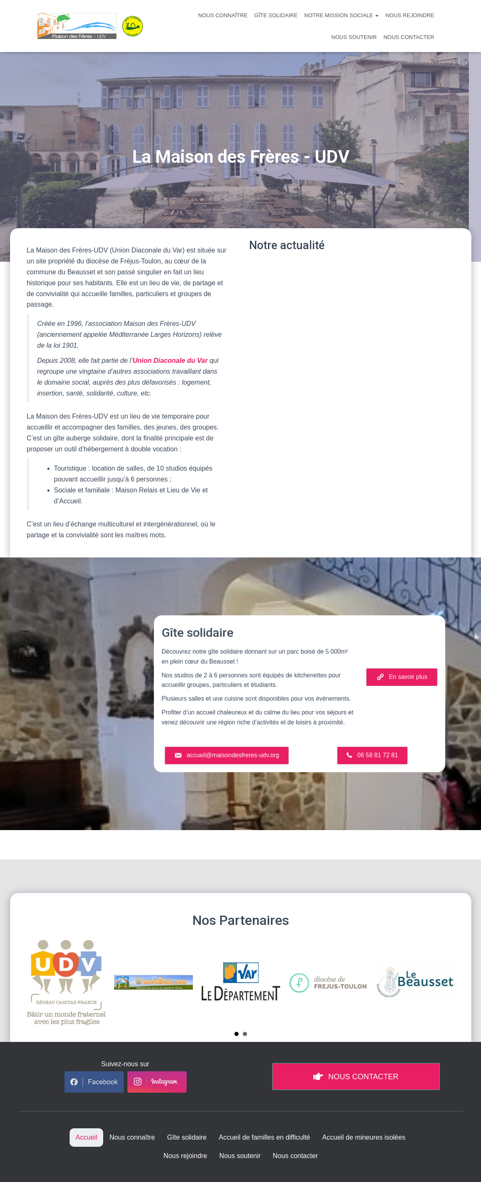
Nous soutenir (354, 37)
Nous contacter (408, 37)
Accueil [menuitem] (86, 1137)
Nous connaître (223, 15)
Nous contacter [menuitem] (295, 1155)
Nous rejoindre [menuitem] (185, 1155)
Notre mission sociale (341, 15)
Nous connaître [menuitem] (132, 1137)
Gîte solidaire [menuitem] (186, 1137)
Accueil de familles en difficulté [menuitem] (264, 1137)
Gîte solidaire (275, 15)
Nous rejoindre (409, 15)
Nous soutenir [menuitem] (240, 1155)
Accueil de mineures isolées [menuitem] (363, 1137)
